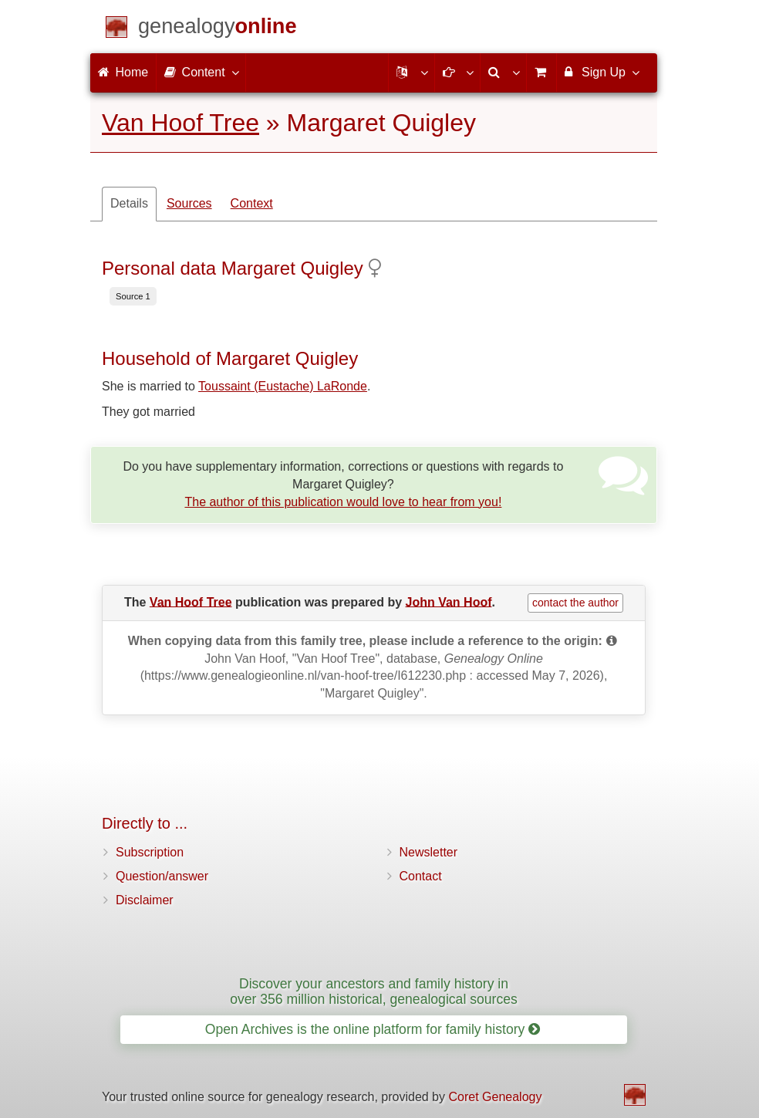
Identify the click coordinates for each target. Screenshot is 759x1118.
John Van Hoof (449, 601)
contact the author (575, 602)
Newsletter (429, 852)
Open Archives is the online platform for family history (373, 1029)
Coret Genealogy (494, 1096)
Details (129, 203)
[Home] (217, 28)
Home (123, 72)
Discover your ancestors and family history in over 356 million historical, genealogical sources (374, 991)
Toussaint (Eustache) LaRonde (282, 386)
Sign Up (601, 71)
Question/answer (162, 876)
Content (200, 71)
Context (252, 203)
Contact (421, 876)
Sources (189, 203)
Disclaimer (145, 900)
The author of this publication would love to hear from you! (342, 501)
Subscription (150, 852)
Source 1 (133, 296)
